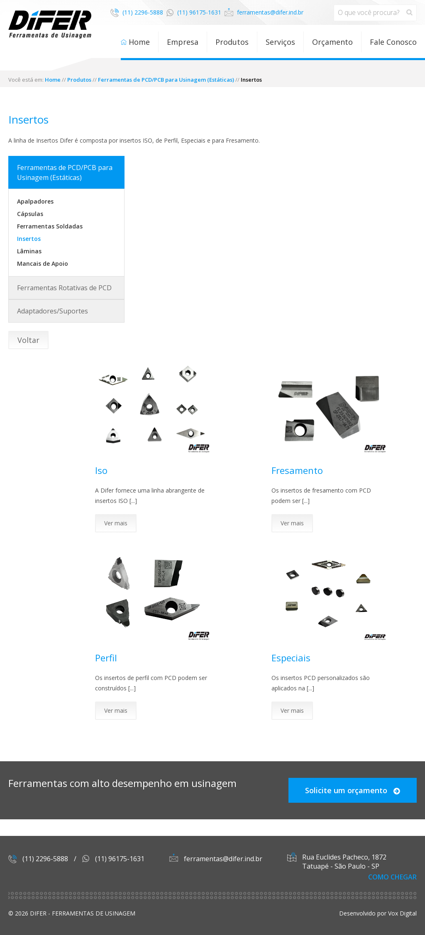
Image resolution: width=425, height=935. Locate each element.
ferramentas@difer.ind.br (264, 12)
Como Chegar (392, 877)
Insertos (29, 239)
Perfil (106, 657)
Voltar (28, 340)
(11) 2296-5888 (136, 12)
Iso (101, 470)
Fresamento (297, 470)
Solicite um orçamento (352, 790)
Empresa (182, 42)
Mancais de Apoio (42, 263)
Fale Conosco (393, 42)
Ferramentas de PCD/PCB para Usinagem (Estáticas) (166, 79)
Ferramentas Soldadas (50, 226)
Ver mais (115, 523)
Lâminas (29, 251)
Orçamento (332, 42)
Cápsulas (30, 214)
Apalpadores (35, 201)
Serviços (280, 42)
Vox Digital (402, 913)
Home (139, 42)
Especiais (290, 657)
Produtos (232, 42)
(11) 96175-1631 (193, 12)
